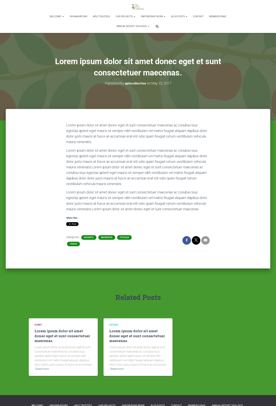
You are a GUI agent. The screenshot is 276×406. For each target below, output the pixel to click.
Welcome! (57, 16)
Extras (113, 324)
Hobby (38, 324)
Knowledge (107, 237)
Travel (73, 244)
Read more (42, 368)
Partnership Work (153, 16)
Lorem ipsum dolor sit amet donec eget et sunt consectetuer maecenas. (62, 336)
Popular (124, 237)
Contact (198, 16)
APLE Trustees (101, 16)
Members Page (217, 16)
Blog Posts (179, 16)
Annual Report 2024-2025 (133, 26)
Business (89, 237)
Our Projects (125, 16)
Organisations (78, 16)
